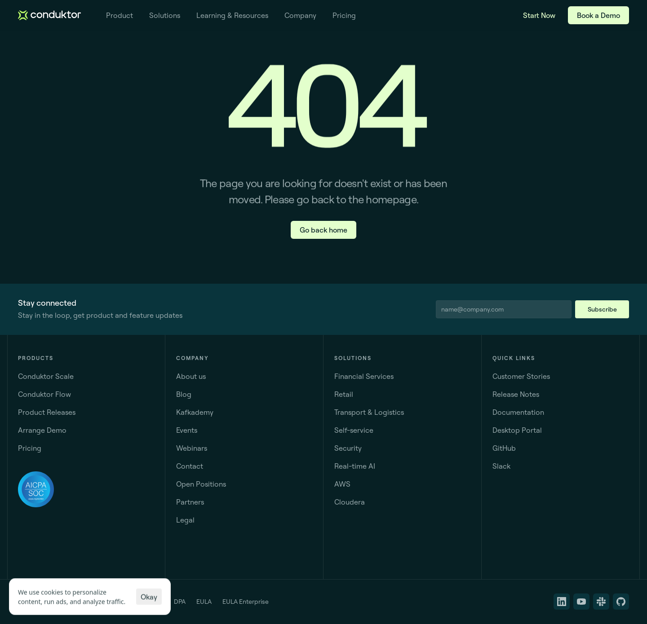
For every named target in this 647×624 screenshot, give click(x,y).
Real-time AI (354, 465)
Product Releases (46, 412)
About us (191, 376)
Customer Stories (521, 376)
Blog (183, 394)
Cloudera (349, 501)
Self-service (353, 430)
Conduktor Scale (46, 376)
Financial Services (364, 376)
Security (348, 448)
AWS (342, 483)
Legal (185, 519)
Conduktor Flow (44, 394)
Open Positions (201, 483)
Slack (501, 465)
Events (186, 430)
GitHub (504, 448)
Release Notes (515, 394)
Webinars (191, 448)
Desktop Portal (517, 430)
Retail (343, 394)
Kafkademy (194, 412)
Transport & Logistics (369, 412)
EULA (204, 602)
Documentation (518, 412)
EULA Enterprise (245, 602)
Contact (189, 465)
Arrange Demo (42, 430)
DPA (180, 602)
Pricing (29, 448)
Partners (190, 501)
